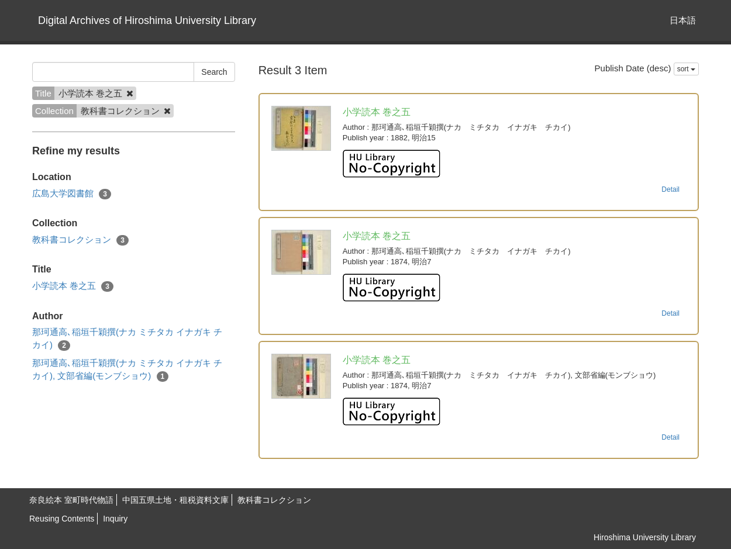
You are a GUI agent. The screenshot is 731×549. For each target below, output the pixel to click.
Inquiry (115, 518)
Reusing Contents (61, 518)
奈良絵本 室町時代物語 (71, 500)
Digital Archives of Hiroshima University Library (147, 20)
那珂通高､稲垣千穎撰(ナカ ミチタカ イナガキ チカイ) (127, 338)
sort (686, 69)
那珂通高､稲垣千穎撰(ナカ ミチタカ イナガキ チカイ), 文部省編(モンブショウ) (127, 369)
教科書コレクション (80, 240)
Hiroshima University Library (645, 537)
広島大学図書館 (71, 193)
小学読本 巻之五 (72, 286)
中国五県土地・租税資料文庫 (175, 500)
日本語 (683, 20)
